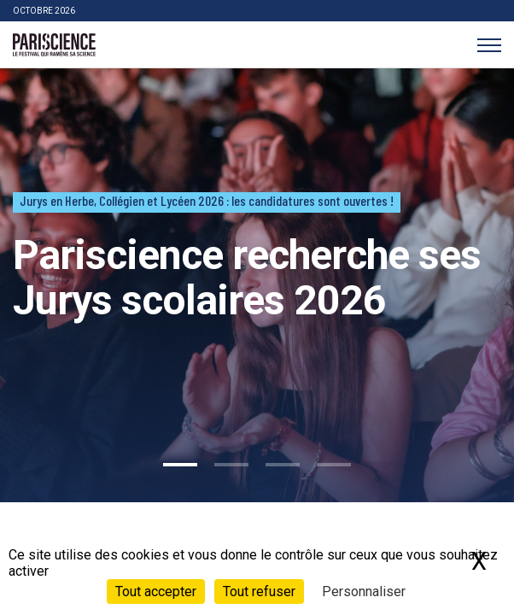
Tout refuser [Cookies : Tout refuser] (259, 591)
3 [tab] (283, 465)
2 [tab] (231, 465)
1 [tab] (180, 465)
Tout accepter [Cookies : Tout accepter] (155, 591)
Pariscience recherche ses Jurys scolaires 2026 (247, 278)
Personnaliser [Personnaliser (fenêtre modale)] (364, 591)
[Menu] (488, 44)
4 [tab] (334, 465)
